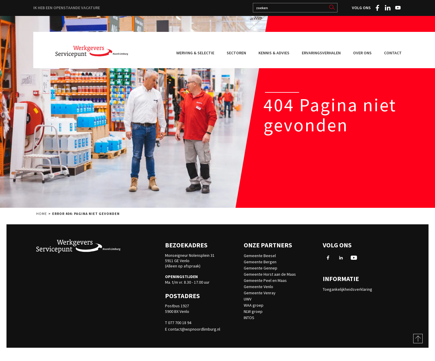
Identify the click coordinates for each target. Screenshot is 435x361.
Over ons (362, 52)
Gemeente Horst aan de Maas (270, 274)
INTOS (249, 317)
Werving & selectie (195, 52)
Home (41, 216)
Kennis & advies (273, 52)
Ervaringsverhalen (321, 52)
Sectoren (236, 52)
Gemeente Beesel (260, 255)
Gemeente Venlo (258, 286)
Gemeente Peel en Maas (265, 280)
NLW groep (253, 311)
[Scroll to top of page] (418, 338)
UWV (247, 299)
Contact (393, 52)
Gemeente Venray (260, 292)
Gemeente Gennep (260, 268)
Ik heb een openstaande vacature (66, 7)
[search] (332, 7)
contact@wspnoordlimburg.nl (194, 329)
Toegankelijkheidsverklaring (347, 289)
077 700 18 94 (179, 322)
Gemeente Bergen (260, 261)
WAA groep (253, 305)
